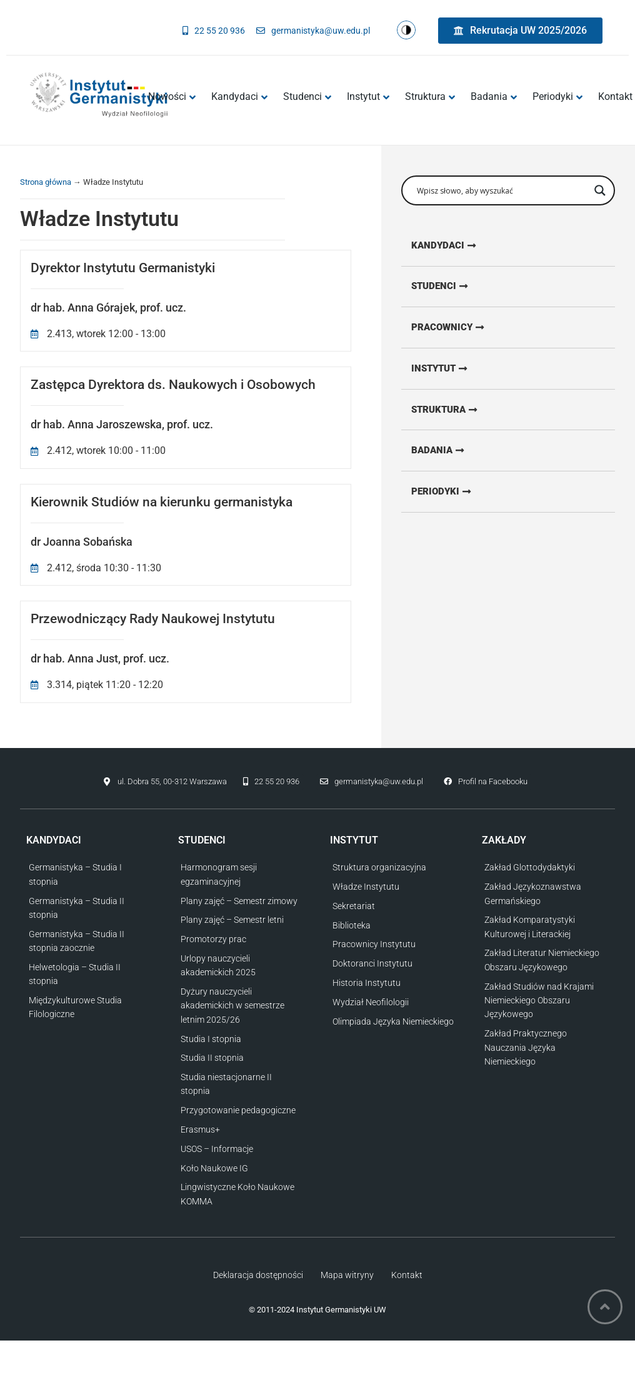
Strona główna (45, 182)
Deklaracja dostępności (258, 1275)
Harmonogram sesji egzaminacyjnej (219, 874)
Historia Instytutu (366, 983)
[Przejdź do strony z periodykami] (451, 497)
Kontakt (406, 1275)
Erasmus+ (200, 1129)
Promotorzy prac (213, 939)
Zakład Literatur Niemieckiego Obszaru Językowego (541, 960)
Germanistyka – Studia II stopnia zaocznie (76, 941)
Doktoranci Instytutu (372, 963)
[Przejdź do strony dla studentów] (450, 287)
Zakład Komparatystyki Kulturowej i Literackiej (529, 926)
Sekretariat (353, 906)
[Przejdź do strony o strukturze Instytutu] (455, 413)
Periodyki (557, 96)
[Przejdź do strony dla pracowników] (458, 329)
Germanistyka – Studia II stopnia (76, 908)
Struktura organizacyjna (379, 867)
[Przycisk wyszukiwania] (600, 190)
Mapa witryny (347, 1275)
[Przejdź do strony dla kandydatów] (453, 246)
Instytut (368, 96)
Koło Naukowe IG (214, 1168)
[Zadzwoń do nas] (213, 30)
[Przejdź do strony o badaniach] (447, 455)
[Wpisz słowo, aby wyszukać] (502, 190)
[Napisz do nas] (313, 30)
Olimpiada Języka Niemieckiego (393, 1021)
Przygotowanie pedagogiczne (238, 1110)
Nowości (172, 96)
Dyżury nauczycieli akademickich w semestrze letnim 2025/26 (232, 1006)
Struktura (430, 96)
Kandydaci (239, 96)
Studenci (307, 96)
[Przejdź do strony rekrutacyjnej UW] (520, 30)
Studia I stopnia (211, 1039)
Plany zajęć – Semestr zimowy (239, 901)
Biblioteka (351, 925)
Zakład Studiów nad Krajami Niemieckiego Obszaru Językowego (539, 1001)
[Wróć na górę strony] (605, 1306)
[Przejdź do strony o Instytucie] (450, 371)
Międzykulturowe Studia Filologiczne (75, 1007)
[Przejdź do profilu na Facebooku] (486, 782)
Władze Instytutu (365, 887)
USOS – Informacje (217, 1149)
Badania (494, 96)
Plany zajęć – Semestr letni (232, 920)
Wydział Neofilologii (370, 1002)
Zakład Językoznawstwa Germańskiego (532, 893)
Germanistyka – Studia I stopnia (75, 874)
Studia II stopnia (212, 1058)
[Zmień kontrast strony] (406, 30)
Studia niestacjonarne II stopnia (226, 1084)
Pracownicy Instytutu (374, 944)
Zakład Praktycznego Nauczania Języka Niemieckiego (525, 1047)
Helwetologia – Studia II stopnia (75, 974)
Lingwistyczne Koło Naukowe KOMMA (237, 1194)
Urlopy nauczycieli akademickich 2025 (218, 965)
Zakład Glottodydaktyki (529, 867)
